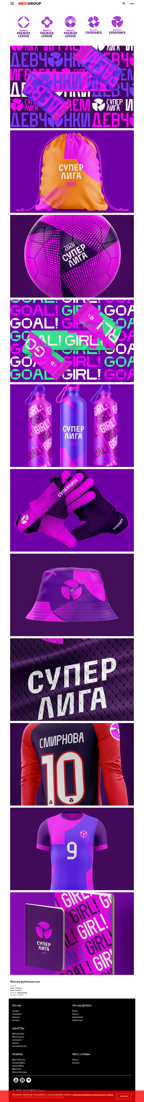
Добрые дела (77, 1020)
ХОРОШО (124, 1096)
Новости (75, 1059)
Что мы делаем (81, 1005)
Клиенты (75, 1013)
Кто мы (16, 1005)
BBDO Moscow (18, 1036)
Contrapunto (17, 1039)
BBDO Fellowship (18, 1059)
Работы (75, 1010)
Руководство (17, 1013)
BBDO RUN (16, 1068)
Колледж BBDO (18, 1065)
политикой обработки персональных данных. (93, 1095)
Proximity (15, 1042)
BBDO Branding (22, 992)
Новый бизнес (77, 1017)
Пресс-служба (81, 1054)
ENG (132, 3)
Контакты (15, 1020)
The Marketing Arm (19, 1046)
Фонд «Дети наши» (19, 1072)
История (15, 1010)
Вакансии (16, 1017)
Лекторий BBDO (18, 1062)
